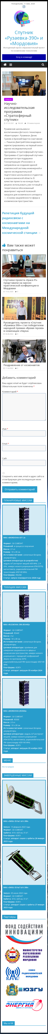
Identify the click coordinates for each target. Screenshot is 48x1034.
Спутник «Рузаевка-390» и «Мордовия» (24, 38)
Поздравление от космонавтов (21, 365)
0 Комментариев (32, 123)
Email (5, 443)
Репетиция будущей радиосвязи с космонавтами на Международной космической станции (21, 223)
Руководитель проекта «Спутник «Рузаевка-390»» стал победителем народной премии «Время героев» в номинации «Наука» (23, 326)
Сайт (4, 458)
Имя (5, 429)
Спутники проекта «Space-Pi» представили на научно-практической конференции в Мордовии (21, 284)
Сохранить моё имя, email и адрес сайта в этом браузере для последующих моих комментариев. (23, 479)
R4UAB (20, 123)
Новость (8, 99)
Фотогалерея (8, 767)
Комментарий (10, 391)
